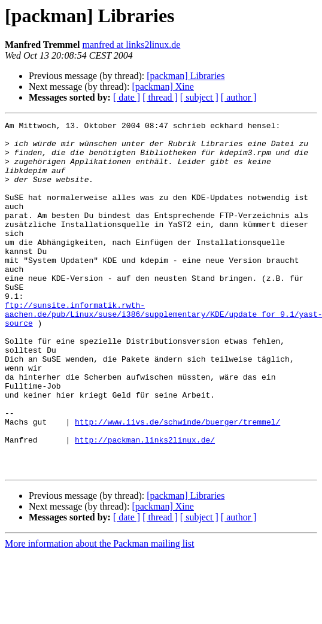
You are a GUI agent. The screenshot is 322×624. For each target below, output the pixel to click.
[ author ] (239, 97)
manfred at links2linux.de (131, 45)
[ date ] (126, 97)
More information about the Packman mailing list (99, 613)
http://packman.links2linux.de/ (145, 504)
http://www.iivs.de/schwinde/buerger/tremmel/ (177, 482)
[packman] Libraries (185, 76)
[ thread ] (160, 97)
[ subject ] (199, 97)
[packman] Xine (163, 86)
